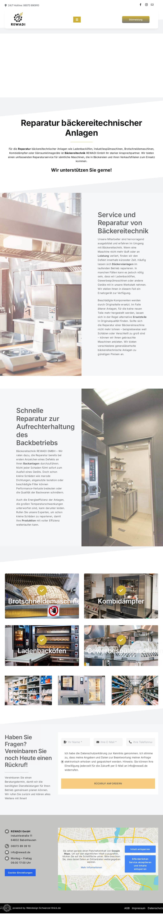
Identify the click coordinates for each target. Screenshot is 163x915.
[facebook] (140, 4)
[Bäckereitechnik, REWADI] (18, 12)
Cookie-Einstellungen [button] (20, 872)
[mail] (152, 4)
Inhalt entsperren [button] (140, 849)
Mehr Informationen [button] (91, 867)
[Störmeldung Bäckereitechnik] (135, 19)
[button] (7, 908)
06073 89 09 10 (21, 846)
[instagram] (146, 4)
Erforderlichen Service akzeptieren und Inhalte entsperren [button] (140, 864)
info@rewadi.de (20, 852)
